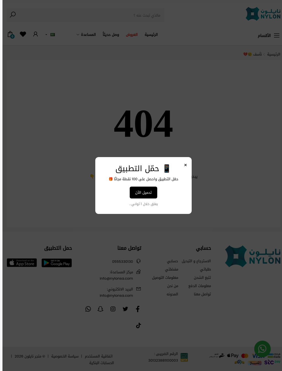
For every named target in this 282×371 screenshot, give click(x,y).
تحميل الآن (141, 192)
